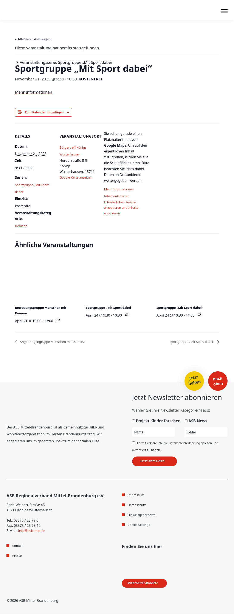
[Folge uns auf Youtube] (139, 557)
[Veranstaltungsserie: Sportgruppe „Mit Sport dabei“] (126, 315)
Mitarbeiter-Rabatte (146, 584)
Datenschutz (138, 505)
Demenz (21, 226)
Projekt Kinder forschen (158, 421)
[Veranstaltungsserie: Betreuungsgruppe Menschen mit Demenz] (58, 320)
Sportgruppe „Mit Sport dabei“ (112, 308)
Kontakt (18, 546)
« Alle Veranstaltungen (37, 38)
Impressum (137, 496)
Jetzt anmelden (152, 462)
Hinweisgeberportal (144, 515)
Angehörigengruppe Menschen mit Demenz (59, 342)
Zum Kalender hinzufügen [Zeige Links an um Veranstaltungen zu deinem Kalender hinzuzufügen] (47, 112)
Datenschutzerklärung (184, 444)
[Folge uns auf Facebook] (123, 556)
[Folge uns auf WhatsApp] (148, 557)
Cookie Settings (140, 525)
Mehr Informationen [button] (120, 189)
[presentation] (46, 278)
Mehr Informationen (33, 92)
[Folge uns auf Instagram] (130, 557)
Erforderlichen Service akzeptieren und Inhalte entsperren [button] (123, 210)
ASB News (198, 421)
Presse (17, 556)
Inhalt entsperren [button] (118, 196)
